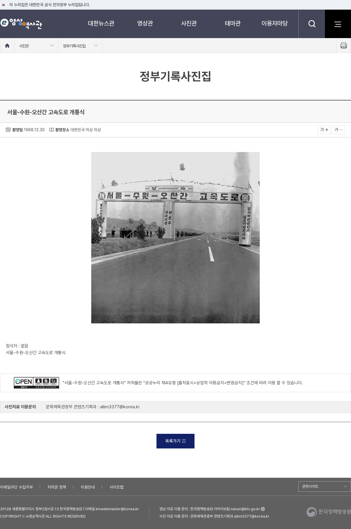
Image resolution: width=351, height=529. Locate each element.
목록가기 (175, 441)
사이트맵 (116, 487)
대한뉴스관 (101, 23)
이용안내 (88, 487)
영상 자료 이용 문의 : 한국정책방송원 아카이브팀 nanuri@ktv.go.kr (209, 509)
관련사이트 (310, 486)
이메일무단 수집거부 (16, 487)
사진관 (189, 23)
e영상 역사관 (21, 23)
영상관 (145, 23)
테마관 (233, 23)
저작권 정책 (56, 487)
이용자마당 (274, 23)
